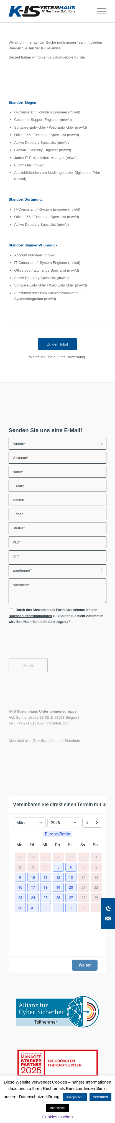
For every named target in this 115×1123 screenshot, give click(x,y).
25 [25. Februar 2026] (45, 857)
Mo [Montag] (19, 844)
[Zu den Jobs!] (57, 344)
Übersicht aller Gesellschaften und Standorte (44, 741)
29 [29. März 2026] (96, 897)
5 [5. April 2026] (96, 907)
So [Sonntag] (95, 844)
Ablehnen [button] (100, 1097)
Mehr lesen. (57, 1107)
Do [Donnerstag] (57, 844)
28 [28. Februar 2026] (83, 857)
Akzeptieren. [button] (75, 1097)
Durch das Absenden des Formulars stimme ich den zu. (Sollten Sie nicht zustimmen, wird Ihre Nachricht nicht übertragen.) (56, 616)
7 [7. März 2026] (84, 867)
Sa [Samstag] (82, 844)
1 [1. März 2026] (96, 857)
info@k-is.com (58, 723)
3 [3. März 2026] (33, 867)
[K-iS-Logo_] (48, 11)
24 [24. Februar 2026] (33, 857)
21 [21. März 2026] (83, 887)
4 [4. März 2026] (46, 867)
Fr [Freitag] (70, 844)
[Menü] (98, 11)
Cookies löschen (57, 1116)
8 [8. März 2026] (96, 867)
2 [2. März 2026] (20, 867)
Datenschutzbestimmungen (30, 616)
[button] (57, 867)
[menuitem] (98, 11)
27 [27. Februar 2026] (71, 857)
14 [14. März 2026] (83, 877)
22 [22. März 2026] (96, 887)
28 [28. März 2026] (83, 897)
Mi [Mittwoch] (44, 844)
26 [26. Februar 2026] (58, 857)
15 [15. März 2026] (96, 877)
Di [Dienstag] (32, 844)
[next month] (97, 823)
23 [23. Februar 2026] (20, 857)
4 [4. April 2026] (84, 907)
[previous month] (87, 823)
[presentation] (51, 644)
